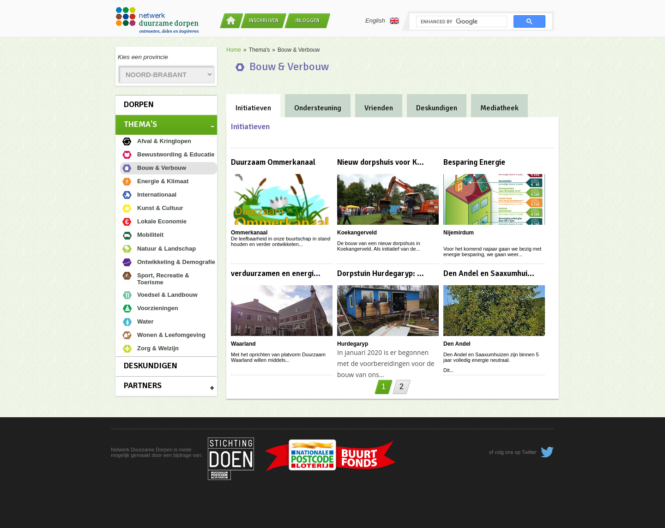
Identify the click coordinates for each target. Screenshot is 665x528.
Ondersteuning (317, 108)
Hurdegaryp (352, 344)
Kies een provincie (143, 57)
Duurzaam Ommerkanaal (273, 162)
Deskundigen (150, 365)
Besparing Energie (474, 162)
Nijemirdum (458, 232)
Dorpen (139, 104)
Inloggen (308, 21)
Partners (143, 385)
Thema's (140, 124)
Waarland (243, 344)
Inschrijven (263, 21)
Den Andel (457, 344)
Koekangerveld (357, 232)
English (382, 20)
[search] (461, 21)
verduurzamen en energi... (275, 273)
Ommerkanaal (249, 232)
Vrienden (378, 108)
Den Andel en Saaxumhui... (488, 273)
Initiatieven (253, 108)
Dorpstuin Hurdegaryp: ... (380, 273)
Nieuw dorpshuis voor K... (380, 162)
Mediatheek (499, 108)
